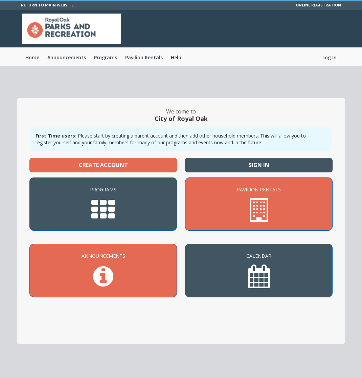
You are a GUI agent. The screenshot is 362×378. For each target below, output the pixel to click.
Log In (329, 57)
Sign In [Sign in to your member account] (259, 165)
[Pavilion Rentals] (259, 204)
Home (32, 57)
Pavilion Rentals (144, 57)
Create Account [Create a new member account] (103, 165)
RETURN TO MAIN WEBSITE (47, 4)
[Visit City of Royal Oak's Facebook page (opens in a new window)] (340, 30)
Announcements (66, 57)
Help (176, 57)
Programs (105, 57)
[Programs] (103, 204)
